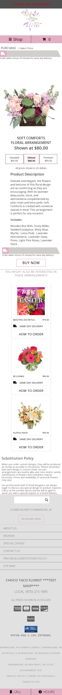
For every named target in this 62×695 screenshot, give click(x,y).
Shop (15, 39)
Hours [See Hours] (47, 692)
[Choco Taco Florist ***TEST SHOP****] (31, 30)
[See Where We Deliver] (31, 518)
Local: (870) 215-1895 (31, 591)
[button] (31, 629)
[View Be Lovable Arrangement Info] (31, 357)
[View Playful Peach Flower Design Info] (31, 414)
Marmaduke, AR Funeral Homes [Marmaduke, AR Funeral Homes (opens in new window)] (20, 647)
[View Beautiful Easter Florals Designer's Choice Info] (31, 301)
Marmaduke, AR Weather (24, 664)
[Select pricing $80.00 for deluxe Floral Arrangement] (31, 159)
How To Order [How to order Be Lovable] (31, 391)
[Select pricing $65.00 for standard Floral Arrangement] (14, 159)
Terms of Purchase (40, 676)
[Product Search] (32, 500)
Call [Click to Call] (15, 692)
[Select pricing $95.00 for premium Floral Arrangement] (48, 159)
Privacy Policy (16, 676)
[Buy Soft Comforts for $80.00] (31, 263)
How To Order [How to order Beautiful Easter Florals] (31, 334)
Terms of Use (31, 681)
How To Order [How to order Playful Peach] (31, 447)
